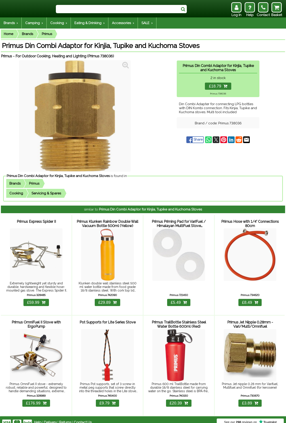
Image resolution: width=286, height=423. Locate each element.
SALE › (147, 23)
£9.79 (107, 397)
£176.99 (36, 397)
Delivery (50, 417)
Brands (27, 34)
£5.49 (179, 299)
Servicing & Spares (46, 193)
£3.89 (250, 397)
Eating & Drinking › (89, 23)
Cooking (16, 193)
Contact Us (83, 417)
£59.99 (36, 299)
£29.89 (107, 299)
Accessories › (123, 23)
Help (38, 417)
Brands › (11, 23)
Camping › (34, 23)
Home (8, 34)
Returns (65, 417)
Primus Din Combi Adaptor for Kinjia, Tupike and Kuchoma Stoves (58, 176)
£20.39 (179, 397)
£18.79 (218, 86)
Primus (47, 34)
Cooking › (58, 23)
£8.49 (250, 299)
